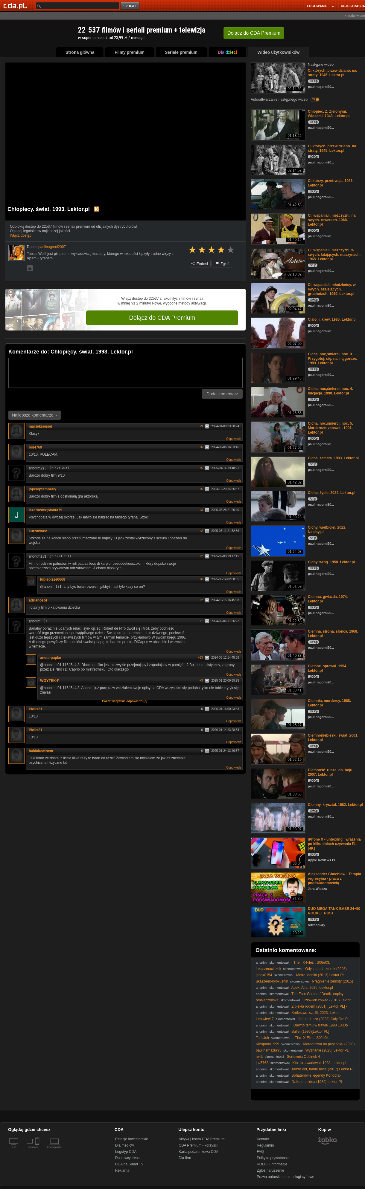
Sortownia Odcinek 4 (303, 1057)
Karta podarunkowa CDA (198, 1152)
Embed (199, 264)
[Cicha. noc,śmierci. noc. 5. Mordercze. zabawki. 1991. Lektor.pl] (277, 436)
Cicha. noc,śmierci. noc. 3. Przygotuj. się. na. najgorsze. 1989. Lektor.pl (332, 358)
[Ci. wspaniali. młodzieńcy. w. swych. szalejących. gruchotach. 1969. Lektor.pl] (277, 298)
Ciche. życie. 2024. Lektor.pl (331, 493)
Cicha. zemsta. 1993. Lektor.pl (333, 458)
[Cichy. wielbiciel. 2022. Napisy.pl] (277, 540)
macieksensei (40, 426)
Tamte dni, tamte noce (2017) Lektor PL (323, 1069)
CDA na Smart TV (129, 1164)
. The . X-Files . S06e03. (310, 962)
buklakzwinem (41, 751)
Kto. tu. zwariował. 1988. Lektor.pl (319, 1063)
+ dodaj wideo (355, 15)
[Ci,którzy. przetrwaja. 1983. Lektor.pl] (277, 194)
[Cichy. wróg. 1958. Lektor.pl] (277, 575)
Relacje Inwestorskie (131, 1139)
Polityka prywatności (273, 1158)
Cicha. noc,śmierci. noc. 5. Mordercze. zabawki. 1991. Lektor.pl (330, 427)
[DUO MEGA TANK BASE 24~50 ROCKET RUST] (277, 922)
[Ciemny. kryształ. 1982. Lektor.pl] (277, 818)
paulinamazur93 (268, 1050)
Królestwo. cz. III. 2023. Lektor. (315, 1013)
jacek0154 (264, 975)
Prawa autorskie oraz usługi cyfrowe (285, 1177)
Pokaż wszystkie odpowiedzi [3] (124, 701)
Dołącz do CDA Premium (162, 317)
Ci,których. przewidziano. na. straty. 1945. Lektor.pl (332, 72)
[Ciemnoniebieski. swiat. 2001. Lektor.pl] (277, 748)
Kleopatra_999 (267, 1044)
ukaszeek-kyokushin (272, 981)
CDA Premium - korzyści (198, 1145)
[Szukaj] (77, 6)
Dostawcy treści (127, 1158)
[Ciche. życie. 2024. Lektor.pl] (277, 506)
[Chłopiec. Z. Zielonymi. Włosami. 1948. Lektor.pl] (277, 124)
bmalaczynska (267, 1000)
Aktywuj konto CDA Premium (201, 1139)
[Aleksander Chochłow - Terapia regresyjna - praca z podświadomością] (277, 887)
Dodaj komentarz (222, 393)
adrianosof (38, 600)
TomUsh (262, 1038)
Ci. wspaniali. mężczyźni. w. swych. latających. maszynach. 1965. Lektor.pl (334, 254)
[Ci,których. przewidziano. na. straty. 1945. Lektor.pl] (277, 77)
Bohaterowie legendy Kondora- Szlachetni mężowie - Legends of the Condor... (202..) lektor (303, 1077)
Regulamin (265, 1145)
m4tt (259, 1057)
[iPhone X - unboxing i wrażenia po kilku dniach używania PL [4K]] (277, 852)
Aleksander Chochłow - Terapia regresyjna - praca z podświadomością (334, 878)
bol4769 (35, 447)
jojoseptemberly (42, 489)
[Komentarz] (125, 373)
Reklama (122, 1170)
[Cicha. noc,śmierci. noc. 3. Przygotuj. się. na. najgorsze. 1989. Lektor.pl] (277, 367)
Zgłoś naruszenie (270, 1170)
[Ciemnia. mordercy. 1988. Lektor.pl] (277, 714)
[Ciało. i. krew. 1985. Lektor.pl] (277, 332)
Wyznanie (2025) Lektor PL (327, 1050)
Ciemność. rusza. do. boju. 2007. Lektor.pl (330, 772)
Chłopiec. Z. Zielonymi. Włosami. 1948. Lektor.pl (328, 113)
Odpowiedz (233, 438)
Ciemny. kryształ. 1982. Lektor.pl (335, 805)
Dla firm (185, 1158)
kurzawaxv (38, 531)
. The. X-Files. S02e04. (311, 1038)
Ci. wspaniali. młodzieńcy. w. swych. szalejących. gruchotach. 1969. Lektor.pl (332, 289)
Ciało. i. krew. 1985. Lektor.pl (332, 319)
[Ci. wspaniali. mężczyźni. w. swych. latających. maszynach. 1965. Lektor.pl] (277, 263)
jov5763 (262, 1063)
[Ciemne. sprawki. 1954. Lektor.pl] (277, 679)
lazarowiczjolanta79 (45, 510)
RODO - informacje (272, 1164)
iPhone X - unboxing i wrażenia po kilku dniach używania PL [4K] (334, 843)
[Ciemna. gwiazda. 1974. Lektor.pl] (277, 610)
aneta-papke (50, 658)
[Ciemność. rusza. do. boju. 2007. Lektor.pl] (277, 783)
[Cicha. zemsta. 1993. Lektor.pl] (277, 471)
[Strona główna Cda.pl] (16, 5)
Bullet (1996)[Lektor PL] (310, 1031)
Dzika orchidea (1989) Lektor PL (317, 1082)
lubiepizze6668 (52, 579)
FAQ (260, 1152)
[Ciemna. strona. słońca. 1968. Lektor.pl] (277, 644)
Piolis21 (35, 709)
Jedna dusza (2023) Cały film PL (323, 1019)
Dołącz (253, 33)
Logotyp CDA (125, 1152)
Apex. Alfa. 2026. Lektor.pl (312, 988)
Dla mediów (124, 1145)
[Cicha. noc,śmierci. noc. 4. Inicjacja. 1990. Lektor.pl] (277, 402)
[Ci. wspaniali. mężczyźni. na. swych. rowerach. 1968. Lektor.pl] (277, 228)
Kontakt (263, 1139)
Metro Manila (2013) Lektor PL (320, 975)
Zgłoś (222, 264)
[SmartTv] (38, 1151)
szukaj (130, 6)
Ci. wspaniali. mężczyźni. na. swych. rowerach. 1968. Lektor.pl (332, 220)
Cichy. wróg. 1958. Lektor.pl (331, 562)
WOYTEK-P (52, 681)
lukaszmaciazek (268, 969)
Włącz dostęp (20, 235)
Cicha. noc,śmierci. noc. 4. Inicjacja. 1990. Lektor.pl (330, 391)
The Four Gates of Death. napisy (317, 994)
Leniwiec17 (265, 1019)
